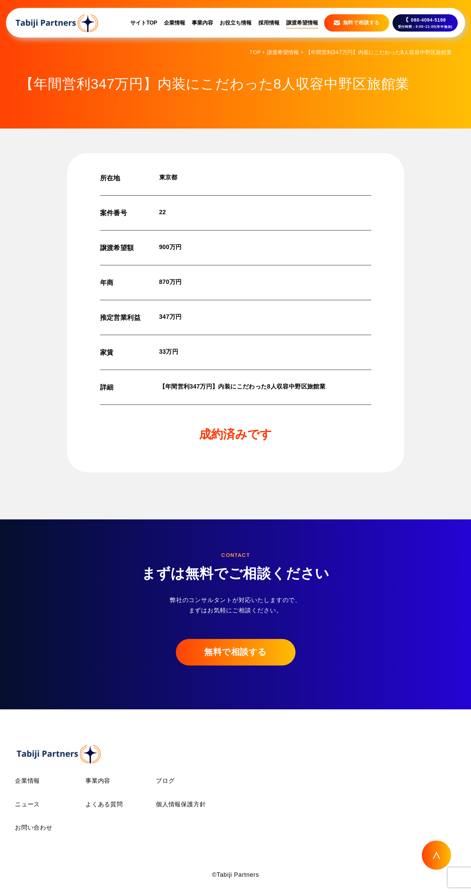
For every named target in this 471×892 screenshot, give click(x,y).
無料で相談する (235, 652)
